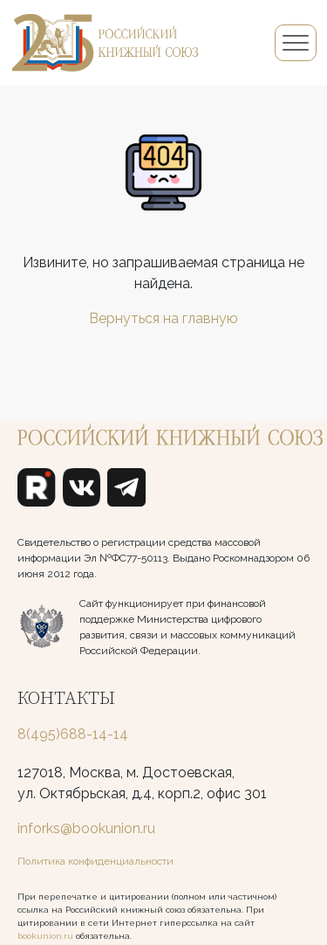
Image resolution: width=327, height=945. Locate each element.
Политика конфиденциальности (95, 861)
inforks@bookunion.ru (86, 828)
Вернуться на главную (163, 318)
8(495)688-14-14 (72, 734)
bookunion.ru (45, 936)
